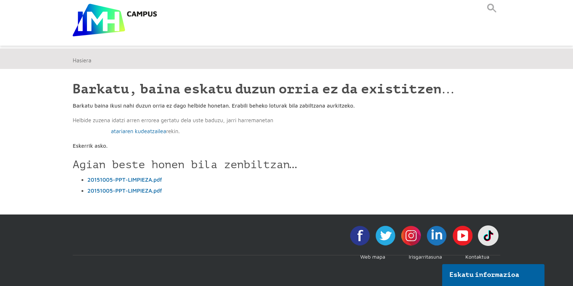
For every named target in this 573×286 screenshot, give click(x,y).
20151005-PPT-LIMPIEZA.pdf (124, 180)
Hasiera (82, 60)
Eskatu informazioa (484, 274)
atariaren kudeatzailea (138, 131)
